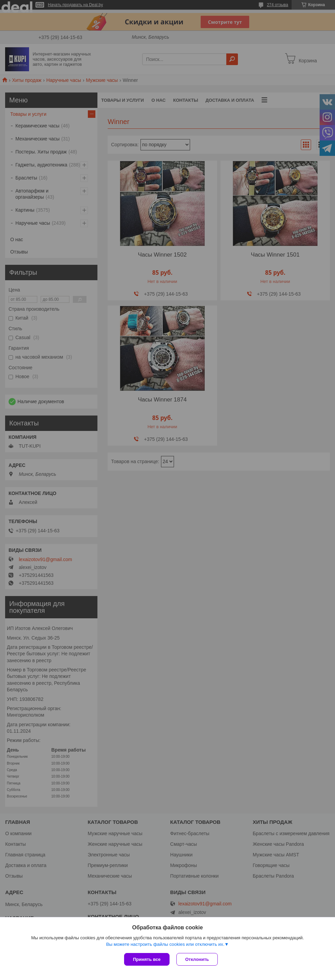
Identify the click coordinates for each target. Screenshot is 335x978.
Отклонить (197, 959)
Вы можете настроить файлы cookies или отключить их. (165, 944)
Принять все (147, 959)
